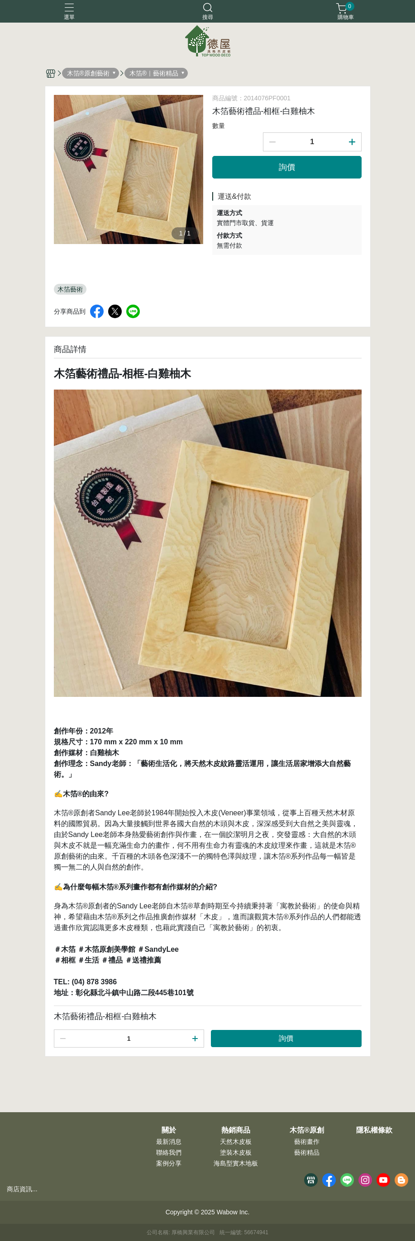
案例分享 (168, 1163)
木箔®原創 (307, 1130)
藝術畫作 (307, 1141)
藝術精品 (307, 1152)
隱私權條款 (374, 1130)
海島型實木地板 (236, 1163)
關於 (169, 1130)
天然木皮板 (236, 1141)
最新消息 (168, 1141)
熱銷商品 (235, 1130)
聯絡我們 (168, 1152)
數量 (218, 125)
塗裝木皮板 (236, 1152)
